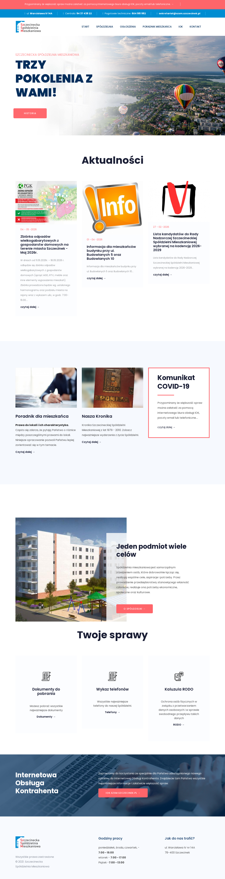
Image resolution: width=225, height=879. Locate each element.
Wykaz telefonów (112, 689)
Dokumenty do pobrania (46, 691)
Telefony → (112, 712)
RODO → (179, 725)
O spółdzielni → (135, 608)
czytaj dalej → (29, 307)
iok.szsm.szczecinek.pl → (123, 793)
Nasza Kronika (97, 416)
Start (85, 26)
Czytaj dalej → (25, 452)
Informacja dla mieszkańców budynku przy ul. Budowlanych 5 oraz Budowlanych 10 (111, 253)
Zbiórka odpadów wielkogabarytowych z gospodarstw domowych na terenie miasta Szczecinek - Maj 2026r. (44, 244)
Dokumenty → (46, 717)
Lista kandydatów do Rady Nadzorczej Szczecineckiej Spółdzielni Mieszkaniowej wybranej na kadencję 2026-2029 (177, 242)
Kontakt (195, 26)
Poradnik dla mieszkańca (42, 416)
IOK (181, 26)
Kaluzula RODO (179, 689)
